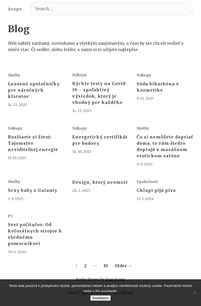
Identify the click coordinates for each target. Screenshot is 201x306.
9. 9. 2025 (145, 164)
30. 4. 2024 (17, 251)
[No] (194, 292)
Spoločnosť (147, 181)
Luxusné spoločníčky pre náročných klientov (34, 90)
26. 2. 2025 (81, 190)
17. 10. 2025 (17, 157)
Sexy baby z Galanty (32, 190)
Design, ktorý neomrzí (100, 182)
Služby (14, 75)
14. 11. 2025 (17, 104)
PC (10, 216)
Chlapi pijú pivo (156, 190)
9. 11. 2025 (145, 98)
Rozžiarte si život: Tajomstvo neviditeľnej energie (33, 143)
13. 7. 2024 (145, 198)
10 (105, 265)
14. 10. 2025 (82, 151)
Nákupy (79, 75)
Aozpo (15, 9)
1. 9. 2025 (16, 198)
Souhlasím (100, 298)
